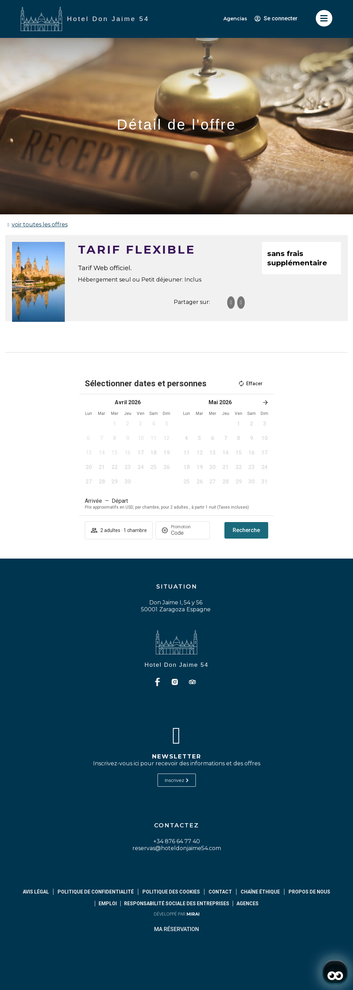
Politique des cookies (171, 892)
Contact (220, 892)
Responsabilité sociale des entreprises (176, 903)
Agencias (235, 19)
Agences (247, 903)
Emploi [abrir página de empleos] (108, 903)
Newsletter (176, 756)
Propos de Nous (309, 892)
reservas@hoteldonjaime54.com (176, 848)
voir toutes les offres (40, 224)
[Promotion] (187, 533)
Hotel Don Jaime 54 (176, 665)
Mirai (193, 914)
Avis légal (36, 892)
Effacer (250, 383)
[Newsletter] (176, 735)
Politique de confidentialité (96, 892)
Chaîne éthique (260, 892)
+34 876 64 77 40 (176, 841)
